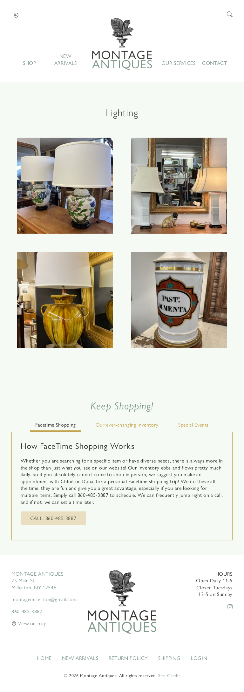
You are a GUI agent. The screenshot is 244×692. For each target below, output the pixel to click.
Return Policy (128, 657)
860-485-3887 (27, 611)
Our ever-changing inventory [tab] (127, 424)
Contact (214, 62)
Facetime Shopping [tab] (55, 424)
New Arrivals (65, 59)
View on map (29, 623)
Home (122, 44)
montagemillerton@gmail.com (44, 599)
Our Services (178, 62)
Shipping (169, 657)
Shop (29, 62)
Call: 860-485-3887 (53, 518)
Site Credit (169, 675)
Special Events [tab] (193, 424)
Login (199, 657)
